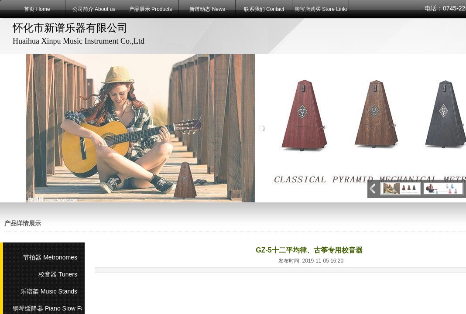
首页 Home (37, 9)
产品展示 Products (150, 9)
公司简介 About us (94, 9)
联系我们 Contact (264, 9)
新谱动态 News (207, 9)
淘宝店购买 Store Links (321, 9)
